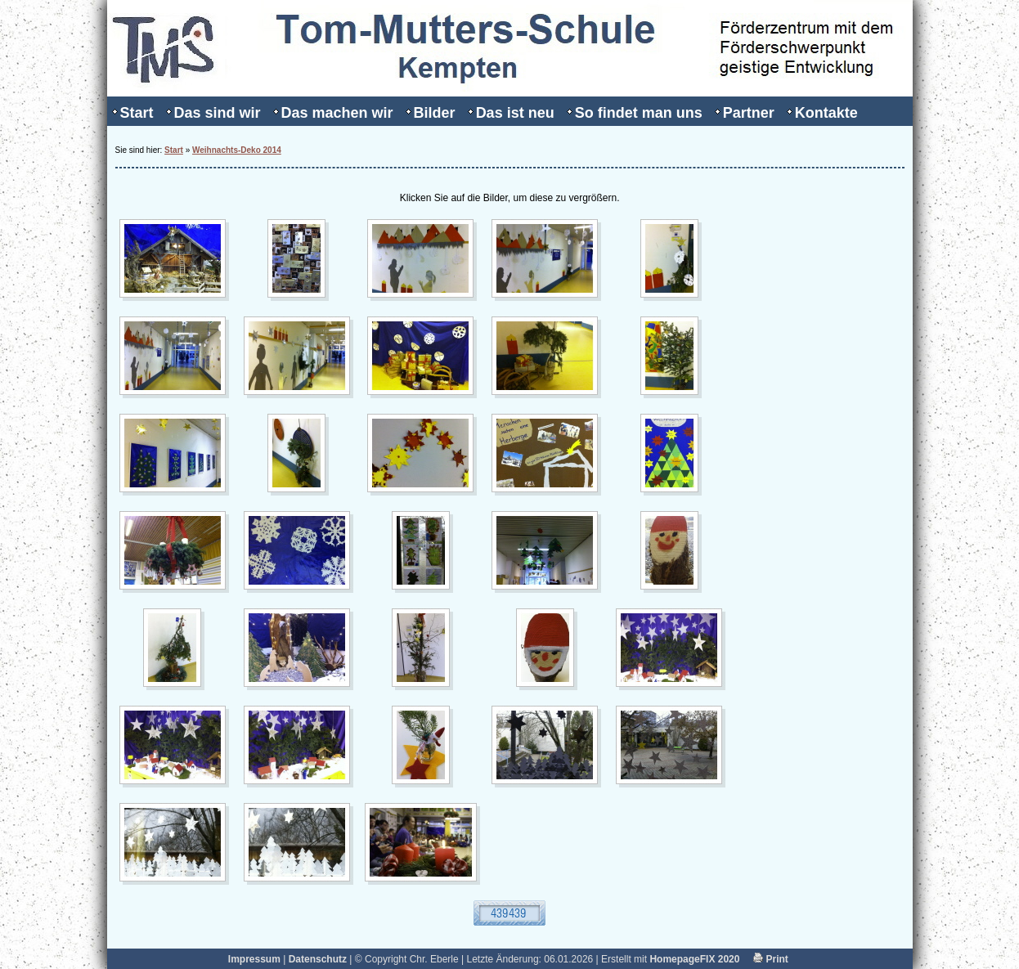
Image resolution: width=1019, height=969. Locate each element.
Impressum (254, 959)
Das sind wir (217, 113)
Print (770, 959)
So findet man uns (639, 113)
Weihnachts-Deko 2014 (236, 150)
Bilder (435, 113)
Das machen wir (337, 113)
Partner (748, 113)
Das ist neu (515, 113)
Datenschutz (318, 959)
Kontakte (826, 113)
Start (137, 113)
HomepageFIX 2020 (694, 959)
